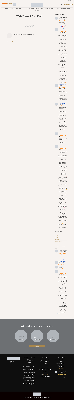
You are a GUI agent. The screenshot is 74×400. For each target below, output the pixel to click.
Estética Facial (40, 8)
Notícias (56, 237)
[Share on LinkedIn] (33, 26)
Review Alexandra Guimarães (13, 41)
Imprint (45, 399)
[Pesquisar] (61, 5)
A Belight (6, 8)
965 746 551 (45, 368)
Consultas (12, 8)
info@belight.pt (46, 365)
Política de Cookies (40, 399)
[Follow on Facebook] (11, 362)
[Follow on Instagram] (13, 362)
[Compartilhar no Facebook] (25, 26)
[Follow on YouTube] (15, 362)
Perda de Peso (57, 239)
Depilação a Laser (49, 8)
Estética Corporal (30, 8)
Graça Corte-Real (62, 84)
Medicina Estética (20, 8)
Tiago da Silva (61, 266)
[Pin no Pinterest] (31, 26)
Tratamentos (57, 243)
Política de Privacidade (31, 399)
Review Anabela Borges (45, 41)
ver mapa (61, 368)
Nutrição (57, 8)
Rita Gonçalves (63, 145)
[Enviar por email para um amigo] (29, 26)
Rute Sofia (63, 270)
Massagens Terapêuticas (59, 235)
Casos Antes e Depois (65, 8)
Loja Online (37, 10)
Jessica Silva (62, 132)
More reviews (61, 228)
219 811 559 (45, 374)
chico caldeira (63, 103)
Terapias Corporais (58, 241)
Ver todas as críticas (61, 313)
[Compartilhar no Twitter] (27, 26)
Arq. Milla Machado (62, 261)
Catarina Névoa (63, 28)
